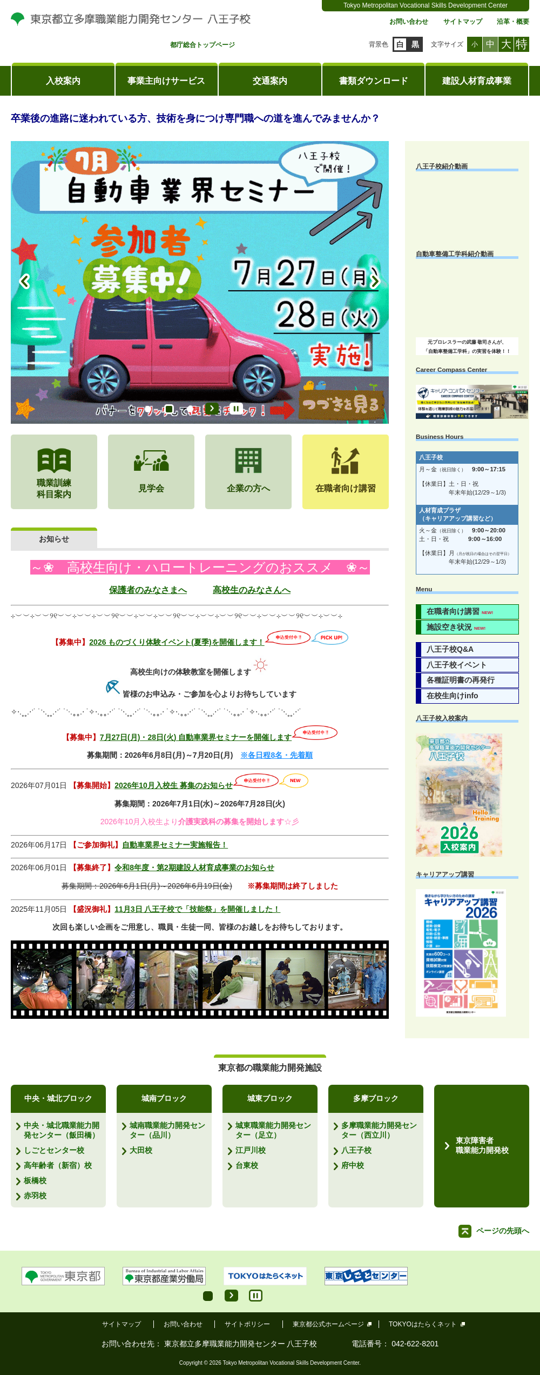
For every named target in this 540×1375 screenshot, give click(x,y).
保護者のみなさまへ (148, 590)
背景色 (378, 44)
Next (375, 282)
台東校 (246, 1165)
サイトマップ (462, 21)
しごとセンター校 (54, 1150)
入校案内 (63, 80)
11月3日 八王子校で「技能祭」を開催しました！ (197, 909)
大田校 (141, 1150)
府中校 (352, 1165)
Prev (24, 282)
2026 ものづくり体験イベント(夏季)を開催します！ (176, 642)
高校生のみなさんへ (252, 590)
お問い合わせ (408, 21)
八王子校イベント (457, 664)
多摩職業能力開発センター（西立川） (379, 1130)
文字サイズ (447, 44)
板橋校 (35, 1180)
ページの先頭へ (502, 1230)
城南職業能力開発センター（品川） (167, 1130)
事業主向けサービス (166, 80)
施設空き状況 (456, 627)
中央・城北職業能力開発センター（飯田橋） (61, 1130)
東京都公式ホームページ (328, 1324)
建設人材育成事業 (476, 80)
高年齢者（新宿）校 (58, 1165)
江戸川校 (250, 1150)
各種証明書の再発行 (461, 680)
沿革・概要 (513, 21)
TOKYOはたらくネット (423, 1324)
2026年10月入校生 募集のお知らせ (173, 785)
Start (212, 409)
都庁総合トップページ (202, 45)
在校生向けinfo (452, 695)
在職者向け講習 (460, 611)
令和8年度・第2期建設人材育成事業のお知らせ (194, 867)
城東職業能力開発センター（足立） (273, 1130)
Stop (236, 409)
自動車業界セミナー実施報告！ (175, 844)
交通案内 (270, 80)
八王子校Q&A (450, 649)
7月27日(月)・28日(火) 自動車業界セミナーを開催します (196, 737)
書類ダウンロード (373, 80)
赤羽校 (35, 1195)
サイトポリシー (247, 1324)
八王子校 (356, 1150)
